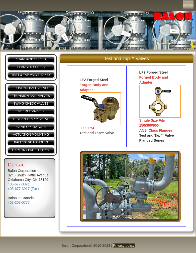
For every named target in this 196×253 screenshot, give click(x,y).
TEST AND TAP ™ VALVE (31, 119)
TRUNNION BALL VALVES (31, 96)
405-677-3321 (19, 184)
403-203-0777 (19, 202)
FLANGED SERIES (31, 67)
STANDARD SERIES (31, 59)
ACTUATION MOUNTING (31, 134)
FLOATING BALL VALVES (31, 88)
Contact (17, 164)
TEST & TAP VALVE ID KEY (31, 75)
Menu (188, 5)
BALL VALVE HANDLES (31, 142)
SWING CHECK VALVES (31, 103)
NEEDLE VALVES (31, 111)
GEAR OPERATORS (31, 127)
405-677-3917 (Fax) (23, 189)
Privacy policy (124, 245)
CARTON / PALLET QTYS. (31, 150)
